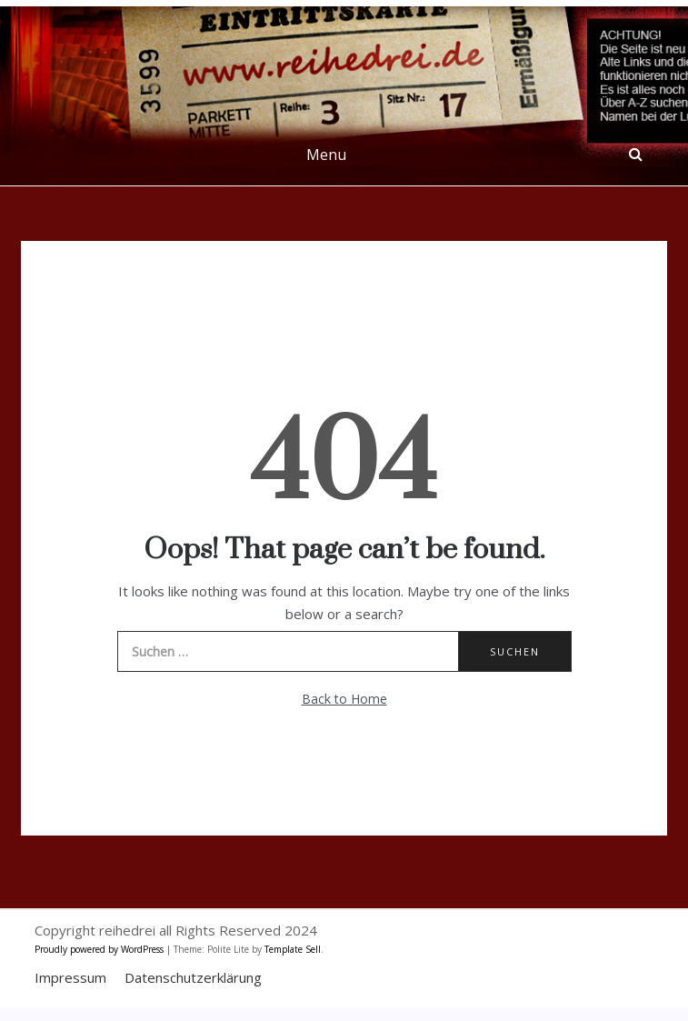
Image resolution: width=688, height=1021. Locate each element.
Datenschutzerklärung (193, 977)
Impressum (70, 977)
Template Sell (292, 949)
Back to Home (344, 698)
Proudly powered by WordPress (100, 949)
